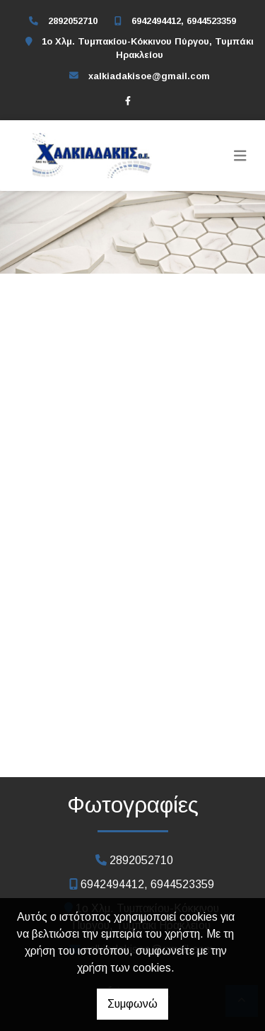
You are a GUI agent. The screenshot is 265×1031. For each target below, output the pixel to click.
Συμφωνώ (132, 1004)
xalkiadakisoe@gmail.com (149, 76)
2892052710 (73, 21)
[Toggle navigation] (240, 155)
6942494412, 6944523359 (183, 21)
